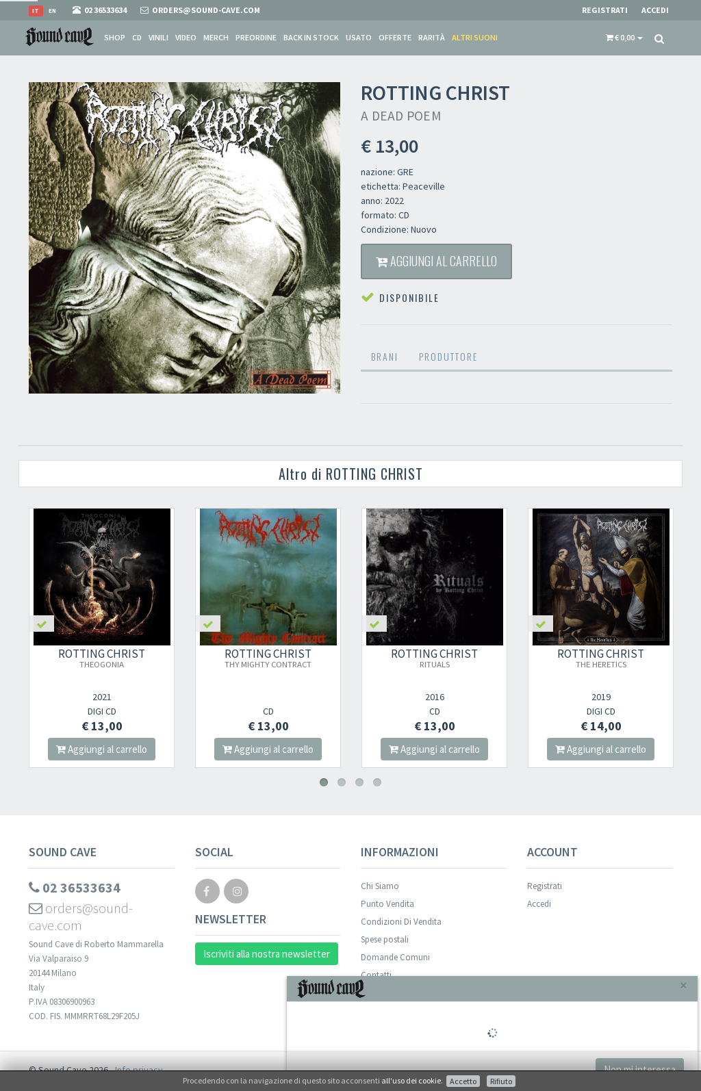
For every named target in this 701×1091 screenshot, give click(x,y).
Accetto (463, 1081)
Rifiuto (501, 1081)
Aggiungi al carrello (436, 261)
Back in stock (311, 37)
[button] (624, 38)
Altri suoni (475, 37)
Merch (216, 37)
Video (185, 37)
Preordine (256, 37)
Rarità (431, 37)
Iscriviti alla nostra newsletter (266, 953)
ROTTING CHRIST (101, 657)
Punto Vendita (387, 904)
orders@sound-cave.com (81, 916)
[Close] (683, 985)
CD (137, 37)
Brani (384, 356)
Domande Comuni (395, 957)
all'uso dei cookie (411, 1080)
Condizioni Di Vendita (401, 921)
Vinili (158, 37)
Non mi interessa (640, 1069)
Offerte (395, 37)
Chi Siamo (380, 886)
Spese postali (385, 939)
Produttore (448, 356)
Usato (359, 37)
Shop (114, 37)
